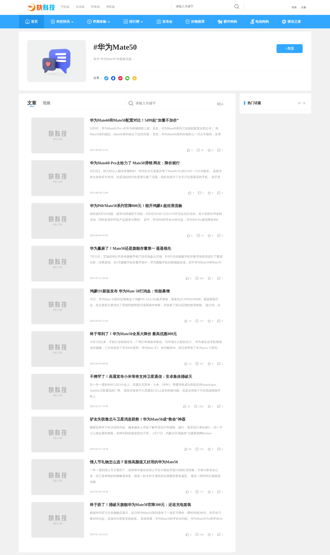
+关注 (289, 48)
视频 (46, 103)
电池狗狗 (259, 21)
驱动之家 (291, 21)
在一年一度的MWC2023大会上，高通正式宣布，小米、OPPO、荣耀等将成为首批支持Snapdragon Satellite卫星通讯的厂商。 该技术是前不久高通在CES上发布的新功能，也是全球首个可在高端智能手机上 (155, 390)
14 (190, 321)
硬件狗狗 (227, 21)
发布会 (164, 21)
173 (202, 491)
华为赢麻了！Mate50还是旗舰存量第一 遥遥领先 (130, 248)
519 (202, 449)
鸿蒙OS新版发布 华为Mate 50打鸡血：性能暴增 (130, 291)
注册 (303, 7)
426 (202, 278)
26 (202, 150)
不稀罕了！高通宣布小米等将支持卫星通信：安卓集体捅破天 (141, 376)
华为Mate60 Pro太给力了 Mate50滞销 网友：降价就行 (135, 163)
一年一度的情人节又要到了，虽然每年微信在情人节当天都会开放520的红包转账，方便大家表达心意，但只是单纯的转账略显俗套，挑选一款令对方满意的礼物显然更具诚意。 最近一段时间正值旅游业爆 (155, 476)
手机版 (65, 6)
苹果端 (95, 6)
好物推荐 (195, 21)
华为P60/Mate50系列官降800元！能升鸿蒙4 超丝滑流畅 (136, 206)
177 (202, 321)
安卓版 (80, 6)
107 (202, 363)
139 (202, 534)
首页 (31, 21)
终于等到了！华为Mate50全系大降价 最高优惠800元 (133, 334)
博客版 (110, 6)
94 (190, 449)
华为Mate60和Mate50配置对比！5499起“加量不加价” (134, 120)
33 (202, 235)
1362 (201, 406)
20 (189, 406)
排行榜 (134, 21)
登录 (294, 7)
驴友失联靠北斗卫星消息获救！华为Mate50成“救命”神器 (137, 419)
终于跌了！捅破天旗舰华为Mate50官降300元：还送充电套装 (140, 505)
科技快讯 (62, 21)
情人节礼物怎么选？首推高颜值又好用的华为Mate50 (134, 462)
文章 (31, 103)
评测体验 (98, 21)
